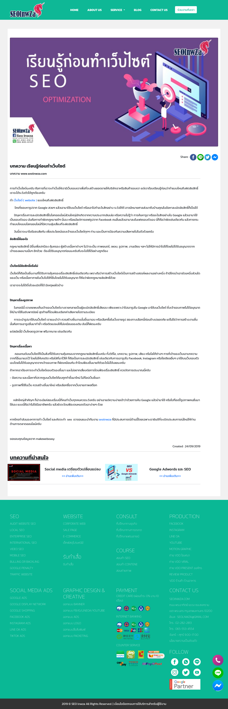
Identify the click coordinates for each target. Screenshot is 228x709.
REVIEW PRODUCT (181, 574)
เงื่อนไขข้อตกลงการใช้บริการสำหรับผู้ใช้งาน (140, 704)
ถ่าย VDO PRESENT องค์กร (185, 568)
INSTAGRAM (176, 530)
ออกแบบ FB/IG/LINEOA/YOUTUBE (84, 610)
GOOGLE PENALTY (21, 568)
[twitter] (186, 671)
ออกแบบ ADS (71, 617)
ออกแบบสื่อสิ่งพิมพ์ (74, 629)
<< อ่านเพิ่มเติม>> (73, 476)
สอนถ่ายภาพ (123, 570)
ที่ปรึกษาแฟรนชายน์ (127, 536)
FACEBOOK (176, 523)
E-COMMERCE (72, 536)
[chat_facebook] (218, 685)
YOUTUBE (175, 542)
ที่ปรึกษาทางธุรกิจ (126, 523)
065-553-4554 (184, 628)
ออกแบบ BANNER (74, 604)
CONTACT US (159, 10)
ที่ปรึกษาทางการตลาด (129, 530)
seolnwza (105, 419)
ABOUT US (94, 10)
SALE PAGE (70, 530)
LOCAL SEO (17, 530)
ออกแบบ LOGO (72, 623)
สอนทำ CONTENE (127, 564)
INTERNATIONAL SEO (23, 542)
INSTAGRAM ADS (20, 623)
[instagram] (175, 671)
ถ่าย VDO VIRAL (179, 561)
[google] (184, 683)
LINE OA (174, 536)
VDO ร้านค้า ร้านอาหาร (182, 580)
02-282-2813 (183, 622)
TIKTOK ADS (17, 636)
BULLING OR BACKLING (24, 561)
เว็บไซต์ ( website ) (25, 200)
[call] (186, 660)
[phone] (218, 660)
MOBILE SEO (18, 555)
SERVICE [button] (117, 10)
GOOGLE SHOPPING (22, 610)
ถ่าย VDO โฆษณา (179, 555)
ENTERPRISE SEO (21, 536)
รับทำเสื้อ (68, 564)
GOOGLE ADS (18, 597)
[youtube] (197, 671)
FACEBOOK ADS (20, 617)
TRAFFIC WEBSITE (21, 574)
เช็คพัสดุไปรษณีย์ (73, 542)
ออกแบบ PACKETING (75, 636)
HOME (74, 10)
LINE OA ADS (18, 629)
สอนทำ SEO (123, 558)
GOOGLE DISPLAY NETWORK (28, 604)
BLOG (137, 10)
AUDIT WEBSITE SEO (23, 523)
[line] (197, 660)
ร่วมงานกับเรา (185, 9)
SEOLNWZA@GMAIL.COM (193, 617)
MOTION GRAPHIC (180, 549)
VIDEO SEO (17, 549)
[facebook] (175, 660)
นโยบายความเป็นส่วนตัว (183, 640)
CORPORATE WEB (74, 523)
